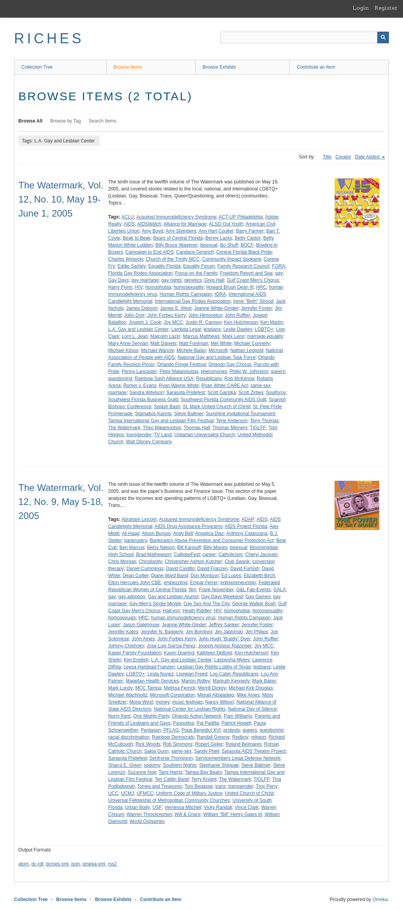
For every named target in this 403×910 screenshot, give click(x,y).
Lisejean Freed (191, 674)
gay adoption (131, 596)
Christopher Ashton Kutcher (193, 561)
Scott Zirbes (251, 392)
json (75, 864)
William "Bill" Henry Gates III (232, 814)
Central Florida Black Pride (244, 252)
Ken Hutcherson (241, 322)
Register (386, 8)
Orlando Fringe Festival (181, 364)
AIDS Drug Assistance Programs (188, 526)
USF (157, 807)
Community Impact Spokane (231, 259)
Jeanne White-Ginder (216, 308)
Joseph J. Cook (145, 322)
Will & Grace (188, 814)
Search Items (102, 121)
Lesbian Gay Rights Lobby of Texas (214, 667)
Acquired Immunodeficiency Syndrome (176, 217)
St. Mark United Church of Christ (216, 406)
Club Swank (237, 561)
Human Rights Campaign (185, 294)
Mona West (141, 702)
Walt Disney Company (149, 441)
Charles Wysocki (125, 259)
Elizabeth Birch (259, 575)
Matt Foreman (193, 343)
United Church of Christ (249, 793)
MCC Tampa (148, 688)
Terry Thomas (264, 420)
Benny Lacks (218, 238)
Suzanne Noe (142, 772)
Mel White (221, 343)
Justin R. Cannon (203, 322)
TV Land (162, 434)
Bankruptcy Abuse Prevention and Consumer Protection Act (212, 540)
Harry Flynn (120, 287)
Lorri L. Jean (135, 336)
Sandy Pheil (206, 751)
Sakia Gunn (156, 751)
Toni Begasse (199, 786)
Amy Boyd (152, 231)
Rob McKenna (239, 378)
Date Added (368, 157)
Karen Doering (179, 653)
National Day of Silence (252, 709)
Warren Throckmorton (149, 814)
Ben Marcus (131, 547)
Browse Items (128, 67)
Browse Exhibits (219, 67)
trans (220, 786)
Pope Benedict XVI (201, 730)
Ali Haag (130, 533)
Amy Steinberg (181, 231)
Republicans (209, 378)
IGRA (220, 294)
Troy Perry (267, 786)
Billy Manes (215, 547)
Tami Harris (170, 772)
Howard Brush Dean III (229, 287)
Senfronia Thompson (171, 758)
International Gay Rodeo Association (192, 301)
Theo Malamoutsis (162, 427)
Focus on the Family (196, 273)
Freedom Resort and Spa (246, 273)
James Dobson (141, 308)
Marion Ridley (195, 681)
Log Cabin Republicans (234, 674)
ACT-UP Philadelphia (241, 217)
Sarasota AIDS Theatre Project (254, 751)
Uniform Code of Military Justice (189, 793)
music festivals (187, 702)
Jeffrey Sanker (224, 624)
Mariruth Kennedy (231, 681)
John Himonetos (205, 315)
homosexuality (189, 287)
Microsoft (218, 350)
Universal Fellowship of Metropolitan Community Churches (169, 800)
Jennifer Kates (123, 632)
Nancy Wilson (219, 702)
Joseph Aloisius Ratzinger (224, 646)
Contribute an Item (316, 67)
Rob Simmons (178, 744)
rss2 (112, 864)
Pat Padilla (207, 723)
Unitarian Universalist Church (204, 434)
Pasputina (183, 723)
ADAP (247, 519)
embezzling (175, 582)
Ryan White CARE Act (225, 385)
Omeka (380, 899)
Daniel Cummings (145, 568)
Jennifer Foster (256, 308)
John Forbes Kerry (166, 315)
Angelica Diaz (209, 533)
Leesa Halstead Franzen (149, 667)
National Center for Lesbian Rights (189, 709)
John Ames (143, 639)
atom (23, 864)
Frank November (216, 589)
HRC (261, 287)
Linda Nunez (160, 674)
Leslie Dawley (237, 329)
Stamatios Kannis (153, 413)
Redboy (240, 737)
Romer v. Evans (139, 385)
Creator (343, 157)
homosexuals (122, 617)
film (192, 589)
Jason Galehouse (141, 624)
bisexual (209, 245)
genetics (193, 280)
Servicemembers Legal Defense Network (237, 758)
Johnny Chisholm (126, 646)
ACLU (127, 217)
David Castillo (180, 568)
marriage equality (265, 336)
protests (231, 730)
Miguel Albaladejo (215, 695)
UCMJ (127, 793)
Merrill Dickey (212, 688)
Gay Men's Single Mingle (155, 603)
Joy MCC (173, 322)
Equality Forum (199, 266)
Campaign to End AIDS (149, 252)
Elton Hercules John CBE (134, 582)
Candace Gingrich (195, 252)
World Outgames (147, 821)
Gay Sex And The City (207, 603)
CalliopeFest (187, 554)
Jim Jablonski (229, 632)
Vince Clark (247, 807)
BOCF (247, 245)
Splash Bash (167, 406)
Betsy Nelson (161, 547)
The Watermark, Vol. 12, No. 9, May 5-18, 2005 (60, 501)
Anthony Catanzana (246, 533)
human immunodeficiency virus (183, 617)
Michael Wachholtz (127, 695)
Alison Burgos (156, 533)
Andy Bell (183, 533)
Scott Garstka (221, 392)
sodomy (152, 765)
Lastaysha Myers (232, 660)
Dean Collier (135, 575)
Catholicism (230, 554)
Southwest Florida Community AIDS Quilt (223, 399)
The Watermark (124, 427)
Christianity (150, 561)
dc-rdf (37, 864)
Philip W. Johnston (249, 371)
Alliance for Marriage (185, 224)
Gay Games (257, 596)
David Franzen (212, 568)
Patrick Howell (236, 723)
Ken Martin (271, 322)
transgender (139, 434)
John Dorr (134, 315)
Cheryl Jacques (261, 554)
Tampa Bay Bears (203, 772)
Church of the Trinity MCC (173, 259)
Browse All (30, 121)
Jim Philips (257, 632)
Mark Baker (264, 681)
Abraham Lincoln (139, 519)
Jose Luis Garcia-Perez (171, 646)
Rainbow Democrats (173, 737)
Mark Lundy (120, 688)
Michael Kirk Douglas (251, 688)
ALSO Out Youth (226, 224)
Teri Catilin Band (172, 779)
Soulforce (276, 392)
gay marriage (145, 280)
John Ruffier (237, 315)
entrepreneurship (238, 582)
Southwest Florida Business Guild (143, 399)
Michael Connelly (252, 343)
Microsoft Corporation (172, 695)
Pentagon (150, 730)
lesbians (212, 329)
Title (327, 157)
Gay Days (118, 280)
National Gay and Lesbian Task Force (216, 357)
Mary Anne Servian (128, 343)
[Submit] (383, 37)
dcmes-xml (57, 864)
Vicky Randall (218, 807)
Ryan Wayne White (179, 385)
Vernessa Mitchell (182, 807)
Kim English (136, 660)
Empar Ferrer (204, 582)
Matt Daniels (163, 343)
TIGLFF (258, 427)
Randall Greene (213, 737)
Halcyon (171, 610)
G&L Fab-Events (253, 589)
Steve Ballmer (188, 413)
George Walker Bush (254, 603)
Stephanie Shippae (219, 765)
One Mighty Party (151, 716)
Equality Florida (164, 266)
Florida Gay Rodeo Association (140, 273)
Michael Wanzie (157, 350)
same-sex (181, 751)
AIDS (129, 224)
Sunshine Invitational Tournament (240, 413)
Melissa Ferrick (180, 688)
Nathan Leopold (246, 350)
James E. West (175, 308)
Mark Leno (233, 336)
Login (361, 8)
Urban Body (137, 807)
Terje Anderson (232, 420)
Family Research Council (243, 266)
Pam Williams (238, 716)
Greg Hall (214, 280)
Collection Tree (37, 67)
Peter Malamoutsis (178, 371)
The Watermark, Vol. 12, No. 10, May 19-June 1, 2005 (60, 199)
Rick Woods (148, 744)
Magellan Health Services (152, 681)
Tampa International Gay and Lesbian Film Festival (161, 420)
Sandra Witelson (146, 392)
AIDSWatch (149, 224)
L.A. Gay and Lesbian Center (138, 329)
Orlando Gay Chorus (230, 364)
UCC (113, 793)
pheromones (214, 371)
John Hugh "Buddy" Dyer (224, 639)
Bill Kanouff (189, 547)
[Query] (304, 37)
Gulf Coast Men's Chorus (253, 280)
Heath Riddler (196, 610)
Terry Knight (203, 779)
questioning (120, 378)
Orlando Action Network (196, 716)
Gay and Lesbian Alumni (173, 596)
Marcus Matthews (201, 336)
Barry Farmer (250, 231)
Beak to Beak (136, 238)
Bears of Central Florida (178, 238)
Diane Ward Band (169, 575)
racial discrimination (128, 737)
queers (278, 371)
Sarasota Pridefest (185, 392)
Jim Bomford (199, 632)
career (209, 554)
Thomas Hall (197, 427)
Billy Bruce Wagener (176, 245)
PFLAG (170, 730)
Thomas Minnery (229, 427)
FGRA (278, 266)
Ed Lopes (231, 575)
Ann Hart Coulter (215, 231)
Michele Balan (191, 350)
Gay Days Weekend (222, 596)
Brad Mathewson (153, 554)
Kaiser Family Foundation (134, 653)
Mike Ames (248, 695)
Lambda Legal (186, 329)
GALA (279, 589)
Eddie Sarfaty (132, 266)
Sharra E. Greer (124, 765)
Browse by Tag (65, 121)
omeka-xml (93, 864)
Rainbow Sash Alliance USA (164, 378)
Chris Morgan (122, 561)
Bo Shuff (229, 245)
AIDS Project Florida (246, 526)
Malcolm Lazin (165, 336)
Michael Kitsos (123, 350)
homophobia (158, 287)
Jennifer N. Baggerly (162, 632)
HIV (139, 287)
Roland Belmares (244, 744)
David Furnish (244, 568)
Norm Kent (119, 716)
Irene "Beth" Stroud (253, 301)
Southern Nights (179, 765)
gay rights (171, 280)
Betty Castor (247, 238)
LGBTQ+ (264, 329)
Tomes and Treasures (159, 786)
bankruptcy (135, 540)
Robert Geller (209, 744)
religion (258, 737)
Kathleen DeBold (214, 653)
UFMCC (145, 793)
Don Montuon (205, 575)
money (162, 702)
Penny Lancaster (139, 371)
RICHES (49, 38)
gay (279, 273)
